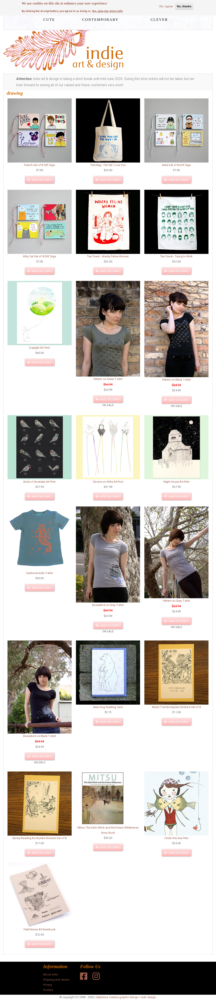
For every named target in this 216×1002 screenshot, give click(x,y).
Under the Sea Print (176, 838)
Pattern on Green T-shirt (108, 379)
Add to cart (39, 179)
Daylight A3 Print (39, 347)
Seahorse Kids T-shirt (39, 573)
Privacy (47, 984)
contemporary (100, 19)
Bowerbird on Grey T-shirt (108, 605)
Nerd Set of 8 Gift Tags (176, 165)
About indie (50, 974)
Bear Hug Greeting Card (108, 707)
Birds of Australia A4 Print (39, 481)
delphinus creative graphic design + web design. (126, 997)
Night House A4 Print (176, 481)
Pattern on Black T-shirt (176, 379)
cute (49, 19)
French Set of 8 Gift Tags (39, 165)
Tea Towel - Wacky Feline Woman (108, 256)
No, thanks (184, 6)
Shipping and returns (56, 979)
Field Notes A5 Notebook (40, 929)
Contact (48, 989)
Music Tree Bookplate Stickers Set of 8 (176, 707)
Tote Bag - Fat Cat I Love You (108, 165)
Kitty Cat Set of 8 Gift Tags (39, 256)
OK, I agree (166, 6)
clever (159, 19)
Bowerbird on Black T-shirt (39, 736)
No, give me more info (107, 11)
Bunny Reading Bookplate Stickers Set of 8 (39, 838)
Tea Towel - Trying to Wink (176, 256)
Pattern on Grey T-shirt (176, 600)
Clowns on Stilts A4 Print (108, 481)
